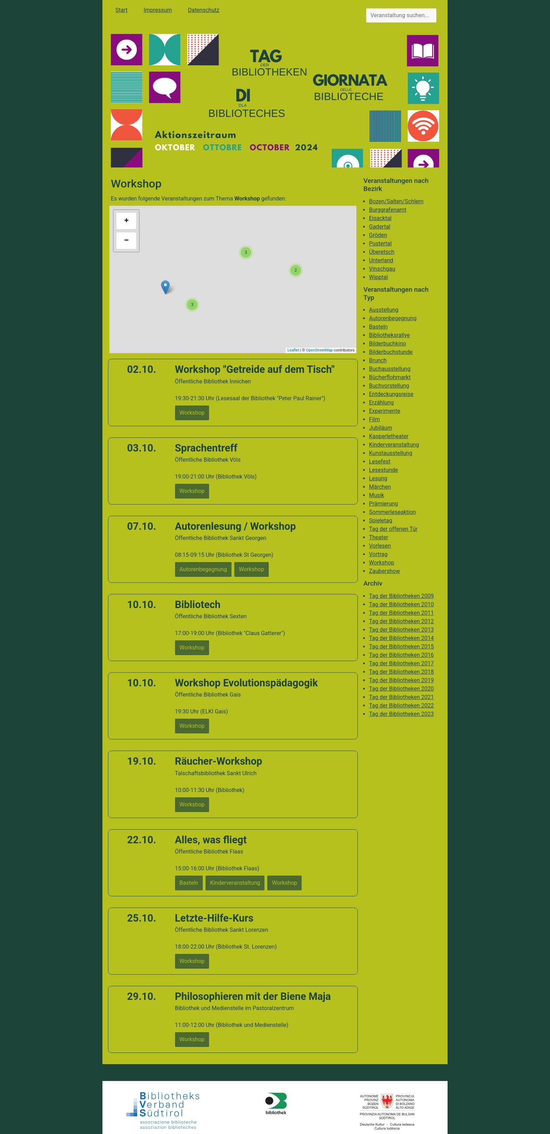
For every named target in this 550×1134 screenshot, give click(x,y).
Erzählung (381, 402)
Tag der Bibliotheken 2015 (401, 646)
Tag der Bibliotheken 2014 (401, 638)
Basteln (378, 326)
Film (374, 419)
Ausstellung (383, 309)
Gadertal (379, 226)
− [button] (126, 241)
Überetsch (381, 252)
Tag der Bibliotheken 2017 (401, 663)
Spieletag (380, 520)
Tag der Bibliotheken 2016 (401, 655)
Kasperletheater (389, 436)
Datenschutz (203, 10)
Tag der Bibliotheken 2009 (401, 596)
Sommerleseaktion (392, 512)
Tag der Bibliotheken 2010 (401, 604)
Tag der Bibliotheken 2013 (401, 629)
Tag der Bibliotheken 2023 (401, 714)
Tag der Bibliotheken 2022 (401, 705)
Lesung (378, 478)
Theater (378, 537)
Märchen (380, 486)
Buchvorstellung (389, 385)
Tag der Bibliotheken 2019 (401, 680)
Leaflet (293, 350)
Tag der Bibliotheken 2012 (401, 621)
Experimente (384, 411)
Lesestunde (383, 470)
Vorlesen (380, 545)
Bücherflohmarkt (389, 377)
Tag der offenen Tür (393, 529)
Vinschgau (382, 268)
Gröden (378, 235)
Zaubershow (384, 571)
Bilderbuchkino (387, 343)
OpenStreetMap (319, 350)
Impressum (157, 10)
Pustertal (380, 243)
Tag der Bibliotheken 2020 (401, 688)
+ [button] (126, 221)
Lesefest (379, 461)
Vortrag (378, 554)
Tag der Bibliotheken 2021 (401, 697)
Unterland (381, 260)
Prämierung (383, 503)
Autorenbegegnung (392, 318)
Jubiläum (380, 427)
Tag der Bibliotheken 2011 (401, 612)
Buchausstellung (389, 368)
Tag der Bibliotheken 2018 (401, 671)
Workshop (381, 562)
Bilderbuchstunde (390, 352)
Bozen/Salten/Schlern (396, 201)
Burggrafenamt (388, 209)
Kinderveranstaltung (394, 444)
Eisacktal (380, 218)
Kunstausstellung (390, 453)
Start (121, 10)
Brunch (378, 360)
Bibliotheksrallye (389, 335)
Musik (376, 495)
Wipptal (378, 277)
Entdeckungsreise (391, 394)
